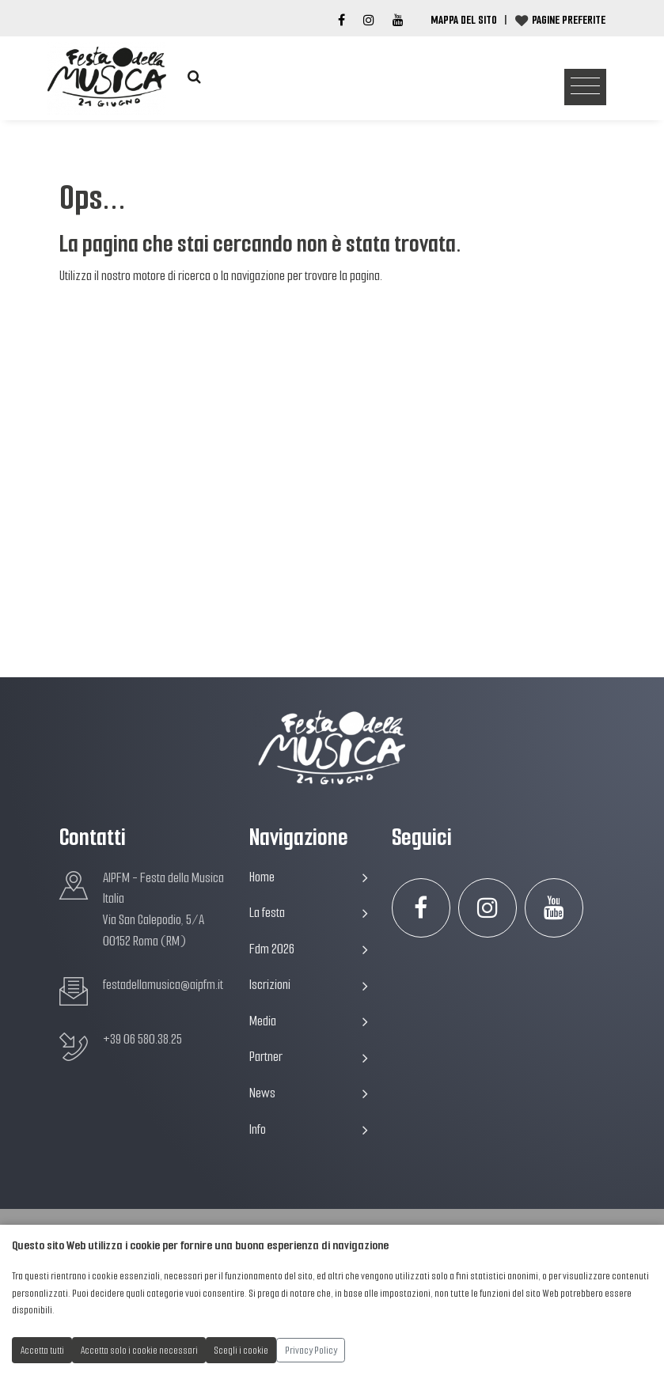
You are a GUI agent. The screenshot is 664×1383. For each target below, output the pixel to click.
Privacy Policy (311, 1350)
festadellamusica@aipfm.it (163, 985)
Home (308, 877)
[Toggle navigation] (585, 87)
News (308, 1093)
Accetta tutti (42, 1350)
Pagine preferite (568, 20)
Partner (308, 1057)
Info (308, 1129)
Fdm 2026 (308, 949)
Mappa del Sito (464, 20)
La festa (308, 913)
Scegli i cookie (241, 1350)
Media (308, 1021)
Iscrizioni (308, 985)
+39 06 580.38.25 (142, 1039)
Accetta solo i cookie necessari (139, 1350)
